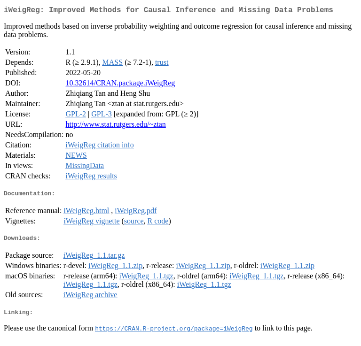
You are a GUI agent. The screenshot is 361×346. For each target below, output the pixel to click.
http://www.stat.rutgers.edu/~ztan (115, 126)
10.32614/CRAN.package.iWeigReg (120, 85)
